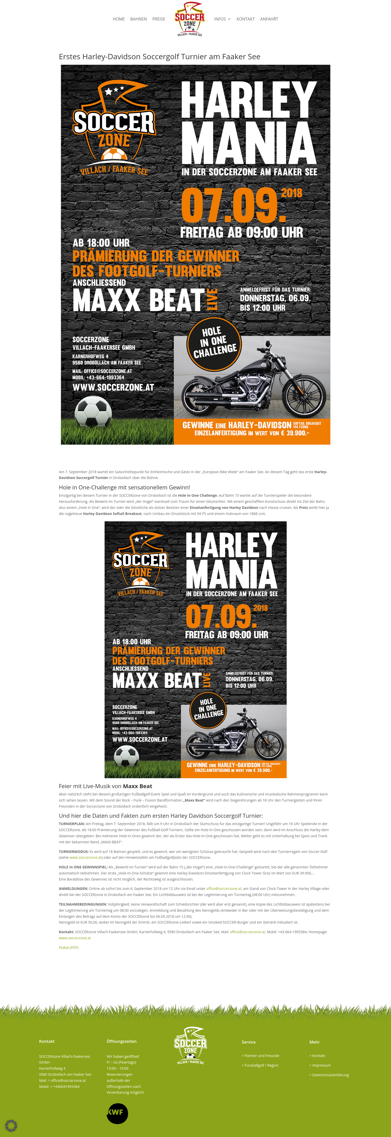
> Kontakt (317, 1055)
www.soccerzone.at (85, 857)
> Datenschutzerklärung (329, 1074)
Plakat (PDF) (69, 947)
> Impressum (320, 1065)
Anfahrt (269, 19)
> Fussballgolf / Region (260, 1065)
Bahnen (138, 19)
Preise (158, 19)
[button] (11, 1126)
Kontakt (246, 19)
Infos (220, 19)
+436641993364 (66, 1086)
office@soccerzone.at (223, 888)
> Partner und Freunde (260, 1055)
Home (119, 19)
